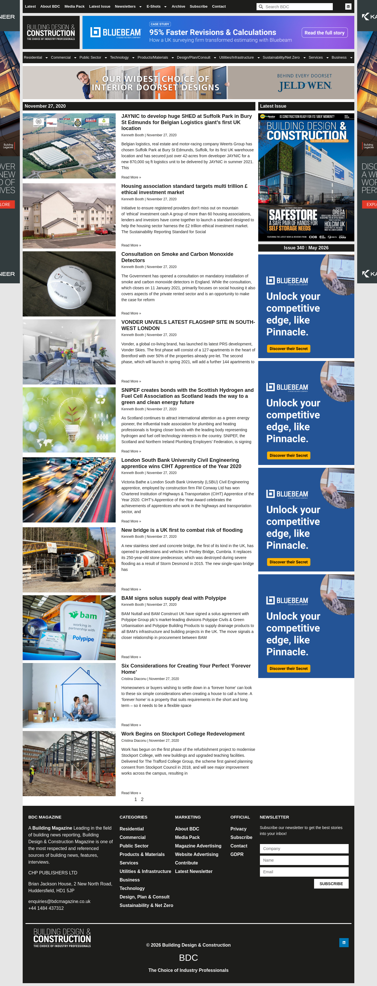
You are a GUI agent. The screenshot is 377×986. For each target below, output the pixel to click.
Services (319, 57)
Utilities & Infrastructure (145, 871)
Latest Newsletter (194, 871)
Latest (30, 6)
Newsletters (128, 6)
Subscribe (198, 6)
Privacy (238, 828)
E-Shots (157, 6)
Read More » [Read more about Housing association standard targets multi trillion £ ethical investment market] (131, 245)
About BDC (50, 6)
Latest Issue (99, 6)
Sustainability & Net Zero (146, 905)
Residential (36, 57)
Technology (122, 57)
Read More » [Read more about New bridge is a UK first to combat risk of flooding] (131, 589)
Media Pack (75, 6)
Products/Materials (156, 57)
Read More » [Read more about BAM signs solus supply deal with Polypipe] (131, 657)
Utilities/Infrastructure (239, 57)
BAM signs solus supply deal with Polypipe (173, 598)
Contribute (186, 862)
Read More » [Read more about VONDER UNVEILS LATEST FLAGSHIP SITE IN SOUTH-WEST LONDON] (131, 381)
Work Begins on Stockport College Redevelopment (183, 734)
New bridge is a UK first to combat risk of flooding (182, 530)
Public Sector (93, 57)
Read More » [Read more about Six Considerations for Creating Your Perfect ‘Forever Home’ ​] (131, 725)
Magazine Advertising (198, 845)
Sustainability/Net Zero (284, 57)
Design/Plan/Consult (197, 57)
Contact (219, 6)
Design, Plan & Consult (145, 896)
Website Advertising (197, 854)
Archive (178, 6)
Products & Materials (142, 854)
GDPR (236, 854)
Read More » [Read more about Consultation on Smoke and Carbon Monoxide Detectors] (131, 313)
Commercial (64, 57)
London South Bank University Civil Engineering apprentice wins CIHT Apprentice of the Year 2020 (181, 463)
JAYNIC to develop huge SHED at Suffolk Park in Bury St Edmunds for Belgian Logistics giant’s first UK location (186, 122)
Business (342, 57)
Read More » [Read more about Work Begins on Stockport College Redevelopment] (131, 793)
